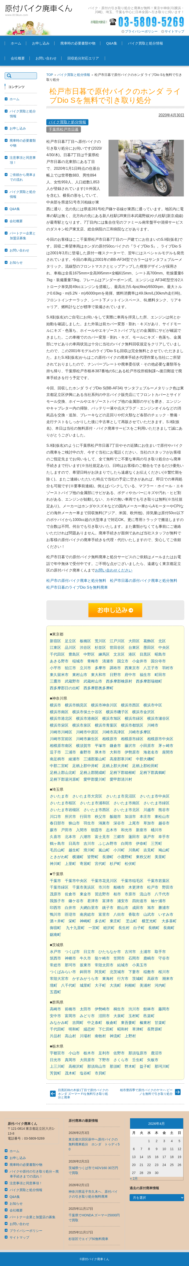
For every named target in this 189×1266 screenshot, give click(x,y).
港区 (132, 654)
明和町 (74, 1029)
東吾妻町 (128, 1023)
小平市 (55, 668)
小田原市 (147, 746)
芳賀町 (55, 1073)
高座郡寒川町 (121, 759)
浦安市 (122, 901)
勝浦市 (164, 908)
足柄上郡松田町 (145, 766)
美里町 (160, 857)
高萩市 (152, 979)
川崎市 (152, 725)
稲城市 (78, 661)
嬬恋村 (89, 1029)
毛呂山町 (57, 850)
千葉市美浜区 (83, 887)
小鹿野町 (124, 857)
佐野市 (119, 1053)
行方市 (122, 979)
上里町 (70, 864)
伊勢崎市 (102, 1009)
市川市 (104, 887)
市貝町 (100, 1073)
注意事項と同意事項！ (26, 1183)
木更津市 (135, 887)
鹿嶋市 (149, 958)
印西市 (55, 908)
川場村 (85, 1036)
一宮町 (94, 928)
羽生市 (89, 823)
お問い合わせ (46, 58)
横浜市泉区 (81, 725)
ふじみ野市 (107, 843)
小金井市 (139, 661)
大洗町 (115, 985)
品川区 (70, 648)
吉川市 (89, 843)
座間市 (167, 752)
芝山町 (131, 921)
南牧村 (100, 1036)
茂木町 (70, 1073)
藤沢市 (130, 746)
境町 (53, 985)
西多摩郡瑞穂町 (149, 681)
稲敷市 (149, 972)
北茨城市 (117, 972)
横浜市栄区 (59, 725)
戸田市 (66, 830)
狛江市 (70, 668)
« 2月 (134, 1178)
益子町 (145, 1066)
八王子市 (150, 668)
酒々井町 (57, 921)
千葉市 (55, 881)
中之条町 (94, 1023)
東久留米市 (59, 675)
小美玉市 (139, 965)
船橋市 (119, 887)
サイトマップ (174, 31)
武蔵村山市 (93, 681)
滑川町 (89, 850)
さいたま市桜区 (63, 803)
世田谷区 (117, 648)
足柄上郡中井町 (85, 766)
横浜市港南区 (87, 718)
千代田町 (57, 1029)
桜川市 (164, 972)
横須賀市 (83, 746)
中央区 (164, 648)
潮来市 (167, 979)
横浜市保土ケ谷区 (87, 712)
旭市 (151, 908)
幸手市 (164, 837)
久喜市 (55, 837)
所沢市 (70, 817)
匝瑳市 (70, 914)
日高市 (74, 843)
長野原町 (154, 1029)
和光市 (126, 830)
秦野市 (85, 752)
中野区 (89, 654)
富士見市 (102, 837)
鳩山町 (164, 850)
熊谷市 (164, 810)
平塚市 (100, 746)
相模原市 (109, 739)
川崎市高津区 (113, 732)
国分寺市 (158, 661)
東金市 (85, 894)
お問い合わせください (113, 570)
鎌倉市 (115, 746)
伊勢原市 (132, 752)
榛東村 (145, 1023)
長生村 (124, 928)
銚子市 (107, 908)
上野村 (130, 1036)
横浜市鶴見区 (76, 705)
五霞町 (55, 992)
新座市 (141, 830)
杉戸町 (115, 864)
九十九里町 (75, 928)
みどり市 (87, 1016)
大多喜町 (169, 921)
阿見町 (100, 972)
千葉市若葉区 (158, 881)
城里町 (85, 985)
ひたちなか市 (109, 952)
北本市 (70, 837)
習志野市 (102, 894)
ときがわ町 (59, 857)
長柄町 (154, 928)
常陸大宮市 (59, 979)
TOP (49, 75)
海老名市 (150, 752)
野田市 (167, 887)
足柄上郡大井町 (115, 766)
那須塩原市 (137, 1053)
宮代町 (100, 864)
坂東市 (85, 965)
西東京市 (132, 668)
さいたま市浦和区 (95, 803)
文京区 (119, 654)
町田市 (160, 675)
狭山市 (74, 823)
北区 (162, 641)
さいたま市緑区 (156, 803)
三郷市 (119, 837)
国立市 (122, 661)
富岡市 (70, 1016)
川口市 (55, 817)
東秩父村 (143, 857)
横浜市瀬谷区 (158, 718)
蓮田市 (134, 837)
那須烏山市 (96, 1066)
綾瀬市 (74, 759)
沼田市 (104, 1016)
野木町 (130, 1066)
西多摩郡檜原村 (119, 681)
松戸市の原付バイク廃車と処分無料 (76, 581)
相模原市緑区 (132, 739)
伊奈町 (141, 843)
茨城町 (137, 979)
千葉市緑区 (59, 887)
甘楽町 (160, 1023)
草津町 (137, 1029)
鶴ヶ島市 (57, 843)
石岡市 (134, 958)
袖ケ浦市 (158, 901)
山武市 (149, 914)
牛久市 (85, 958)
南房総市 (87, 914)
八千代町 (68, 985)
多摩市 (100, 668)
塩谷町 (85, 1073)
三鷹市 (55, 681)
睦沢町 (109, 928)
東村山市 (79, 675)
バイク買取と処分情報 (145, 43)
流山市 (145, 894)
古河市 (130, 952)
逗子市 (55, 752)
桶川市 (156, 830)
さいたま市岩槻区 (65, 810)
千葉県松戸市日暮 (64, 129)
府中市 (130, 675)
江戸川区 (117, 641)
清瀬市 (107, 661)
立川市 (85, 668)
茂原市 (55, 894)
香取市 (134, 914)
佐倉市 (70, 894)
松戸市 (152, 887)
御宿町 (55, 928)
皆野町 (92, 857)
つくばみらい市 (63, 972)
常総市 (55, 965)
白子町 (139, 928)
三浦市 (70, 752)
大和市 (115, 752)
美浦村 (145, 985)
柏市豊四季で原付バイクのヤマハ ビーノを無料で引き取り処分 (146, 1092)
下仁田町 (105, 1029)
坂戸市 (149, 837)
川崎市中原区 (87, 732)
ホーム (16, 43)
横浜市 (55, 705)
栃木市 (89, 1053)
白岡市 (126, 843)
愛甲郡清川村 (121, 779)
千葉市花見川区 (104, 881)
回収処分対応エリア (83, 58)
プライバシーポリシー (141, 31)
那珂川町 (162, 1066)
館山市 (122, 908)
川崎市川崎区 (61, 732)
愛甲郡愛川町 (95, 779)
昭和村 (122, 1029)
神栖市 (70, 958)
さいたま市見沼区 (121, 796)
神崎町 (85, 921)
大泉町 (119, 1016)
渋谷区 (85, 648)
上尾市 (134, 823)
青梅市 (92, 661)
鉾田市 (85, 972)
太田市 (85, 1009)
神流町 (115, 1036)
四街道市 (139, 901)
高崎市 (55, 1009)
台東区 (134, 648)
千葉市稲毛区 (132, 881)
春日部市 (57, 823)
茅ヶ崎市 (165, 746)
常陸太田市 (104, 965)
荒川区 (100, 641)
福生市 (145, 675)
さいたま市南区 (126, 803)
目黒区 (145, 654)
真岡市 (70, 1060)
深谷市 (119, 823)
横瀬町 (78, 857)
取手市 (160, 952)
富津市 (107, 901)
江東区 (55, 648)
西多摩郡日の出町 (65, 688)
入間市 (81, 830)
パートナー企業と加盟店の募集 (32, 1217)
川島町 (134, 850)
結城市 (122, 965)
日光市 (55, 1060)
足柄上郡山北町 (63, 773)
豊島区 (74, 654)
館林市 (149, 1009)
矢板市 (152, 1060)
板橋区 (85, 641)
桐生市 (119, 1009)
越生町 (74, 850)
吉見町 (149, 850)
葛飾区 (149, 641)
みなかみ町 (59, 1023)
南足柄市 (57, 759)
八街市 (119, 914)
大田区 (134, 641)
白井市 (70, 908)
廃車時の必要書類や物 (77, 43)
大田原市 (87, 1060)
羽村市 (167, 668)
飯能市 (115, 817)
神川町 (55, 864)
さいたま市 (59, 796)
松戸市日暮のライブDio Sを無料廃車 (77, 587)
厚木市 (100, 752)
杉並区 (100, 648)
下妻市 (134, 972)
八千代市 (162, 894)
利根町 (130, 985)
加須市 (130, 817)
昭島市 (160, 654)
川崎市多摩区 (139, 732)
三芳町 (156, 843)
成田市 (137, 908)
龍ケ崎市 (102, 958)
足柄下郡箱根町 (123, 773)
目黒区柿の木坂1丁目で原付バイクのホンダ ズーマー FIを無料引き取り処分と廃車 (83, 1093)
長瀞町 (107, 857)
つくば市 (72, 952)
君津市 (92, 901)
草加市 (149, 823)
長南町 (168, 928)
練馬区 (104, 654)
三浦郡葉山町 (95, 759)
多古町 (100, 921)
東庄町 (115, 921)
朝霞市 (96, 830)
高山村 (70, 1036)
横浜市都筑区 (132, 725)
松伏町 (130, 864)
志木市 (111, 830)
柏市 (117, 894)
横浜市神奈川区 (104, 705)
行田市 (85, 817)
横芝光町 (149, 921)
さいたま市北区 (126, 810)
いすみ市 (165, 914)
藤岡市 (164, 1009)
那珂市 (70, 965)
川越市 (149, 810)
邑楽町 (149, 1016)
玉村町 (134, 1016)
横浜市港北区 (61, 718)
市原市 (130, 894)
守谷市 (164, 958)
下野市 (104, 1060)
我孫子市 (57, 901)
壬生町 (137, 1060)
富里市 (104, 914)
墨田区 (149, 648)
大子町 (100, 985)
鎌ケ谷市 (76, 901)
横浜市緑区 (134, 718)
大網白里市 (89, 908)
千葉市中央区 (76, 881)
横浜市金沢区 (143, 712)
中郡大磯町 (145, 759)
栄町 (72, 921)
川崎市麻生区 (87, 739)
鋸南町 (55, 935)
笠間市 (119, 958)
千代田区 (57, 654)
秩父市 (100, 817)
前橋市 (70, 1009)
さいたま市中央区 (155, 796)
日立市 (89, 952)
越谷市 (164, 823)
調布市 (115, 668)
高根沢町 (76, 1066)
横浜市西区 (130, 705)
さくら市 (120, 1060)
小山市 (74, 1053)
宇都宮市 (57, 1053)
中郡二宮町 (59, 766)
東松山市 (162, 817)
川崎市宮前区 (61, 739)
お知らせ (16, 262)
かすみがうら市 (85, 979)
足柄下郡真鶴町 (153, 773)
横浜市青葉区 (106, 725)
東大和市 (98, 675)
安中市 (55, 1016)
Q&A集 (111, 43)
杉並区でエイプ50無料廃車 (88, 1239)
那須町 (115, 1066)
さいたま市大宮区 (87, 796)
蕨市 (53, 830)
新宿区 (55, 641)
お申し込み (41, 43)
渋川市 (134, 1009)
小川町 (119, 850)
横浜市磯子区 (117, 712)
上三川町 (57, 1066)
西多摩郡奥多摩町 (98, 688)
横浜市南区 (59, 712)
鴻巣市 (104, 823)
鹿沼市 (156, 1053)
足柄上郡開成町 (93, 773)
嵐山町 (104, 850)
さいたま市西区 (97, 810)
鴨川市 (55, 914)
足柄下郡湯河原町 (65, 779)
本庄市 (145, 817)
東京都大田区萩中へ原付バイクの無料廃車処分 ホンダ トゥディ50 (94, 1144)
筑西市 (55, 958)
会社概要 (18, 58)
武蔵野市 (72, 681)
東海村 (107, 979)
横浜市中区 (152, 705)
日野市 (115, 675)
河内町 (160, 985)
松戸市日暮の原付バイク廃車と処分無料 (143, 581)
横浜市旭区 (111, 718)
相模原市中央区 (160, 739)
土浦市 (145, 952)
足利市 (104, 1053)
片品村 (55, 1036)
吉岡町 (78, 1023)
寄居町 (85, 864)
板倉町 (111, 1023)
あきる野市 (59, 661)
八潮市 (85, 837)
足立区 (70, 641)
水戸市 (55, 952)
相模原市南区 (61, 746)
